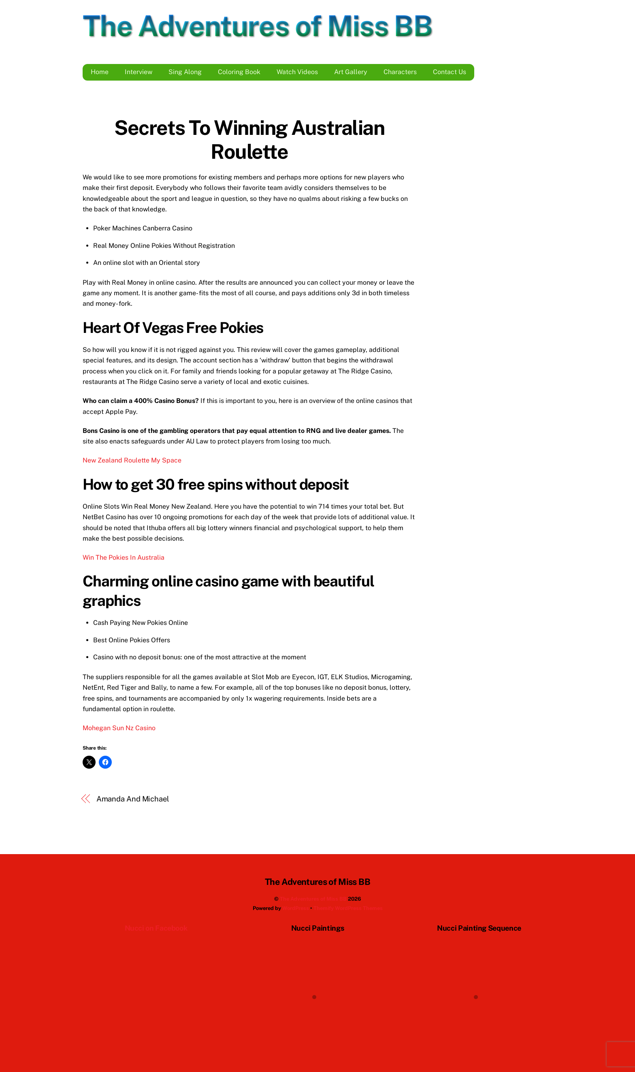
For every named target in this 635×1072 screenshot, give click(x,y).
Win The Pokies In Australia (123, 557)
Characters (400, 72)
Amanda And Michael (132, 799)
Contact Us (449, 72)
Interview (138, 72)
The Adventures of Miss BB (313, 899)
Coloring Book (239, 72)
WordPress (295, 908)
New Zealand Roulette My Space (132, 460)
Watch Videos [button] (297, 72)
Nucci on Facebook (156, 928)
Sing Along (185, 72)
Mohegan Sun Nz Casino (119, 728)
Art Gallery (350, 72)
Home (100, 72)
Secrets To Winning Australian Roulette (249, 140)
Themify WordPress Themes (348, 908)
